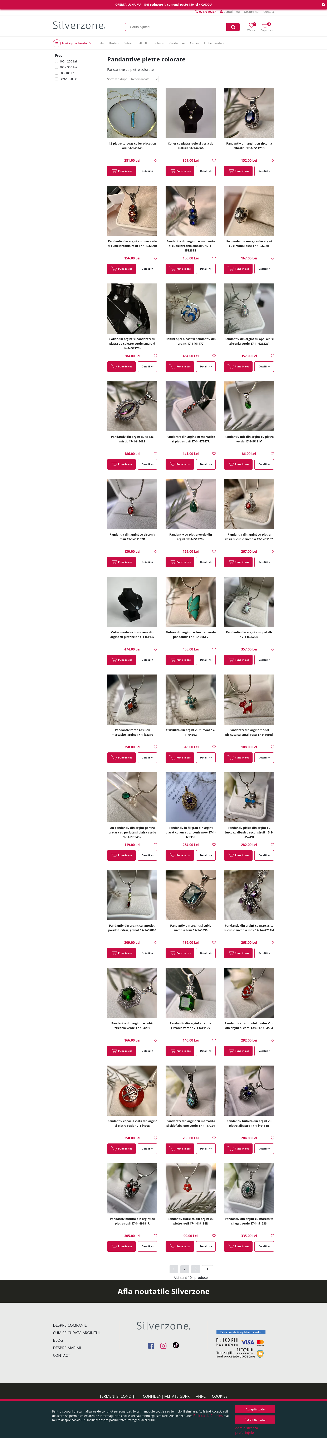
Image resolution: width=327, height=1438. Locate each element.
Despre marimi (67, 1347)
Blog (58, 1340)
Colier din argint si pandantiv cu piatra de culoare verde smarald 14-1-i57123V (132, 343)
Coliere (158, 43)
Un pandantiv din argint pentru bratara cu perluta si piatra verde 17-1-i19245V (132, 832)
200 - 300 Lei (68, 67)
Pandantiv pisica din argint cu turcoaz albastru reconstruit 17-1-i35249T (249, 832)
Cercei (194, 43)
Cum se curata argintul (77, 1332)
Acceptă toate (255, 1409)
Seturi (128, 43)
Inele (100, 43)
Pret (58, 55)
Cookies (220, 1396)
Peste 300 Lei (68, 79)
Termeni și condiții (118, 1396)
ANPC (201, 1396)
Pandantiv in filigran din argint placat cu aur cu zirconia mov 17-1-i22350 (191, 832)
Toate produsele (72, 43)
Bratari (114, 43)
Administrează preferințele (246, 1430)
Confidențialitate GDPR (166, 1396)
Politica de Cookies (208, 1415)
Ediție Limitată (214, 43)
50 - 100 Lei (67, 73)
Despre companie (70, 1325)
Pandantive (177, 43)
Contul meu (230, 12)
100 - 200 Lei (68, 61)
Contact (268, 12)
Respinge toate (255, 1419)
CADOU (142, 43)
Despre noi (251, 12)
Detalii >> (147, 171)
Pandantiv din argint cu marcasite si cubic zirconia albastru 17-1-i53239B (190, 245)
